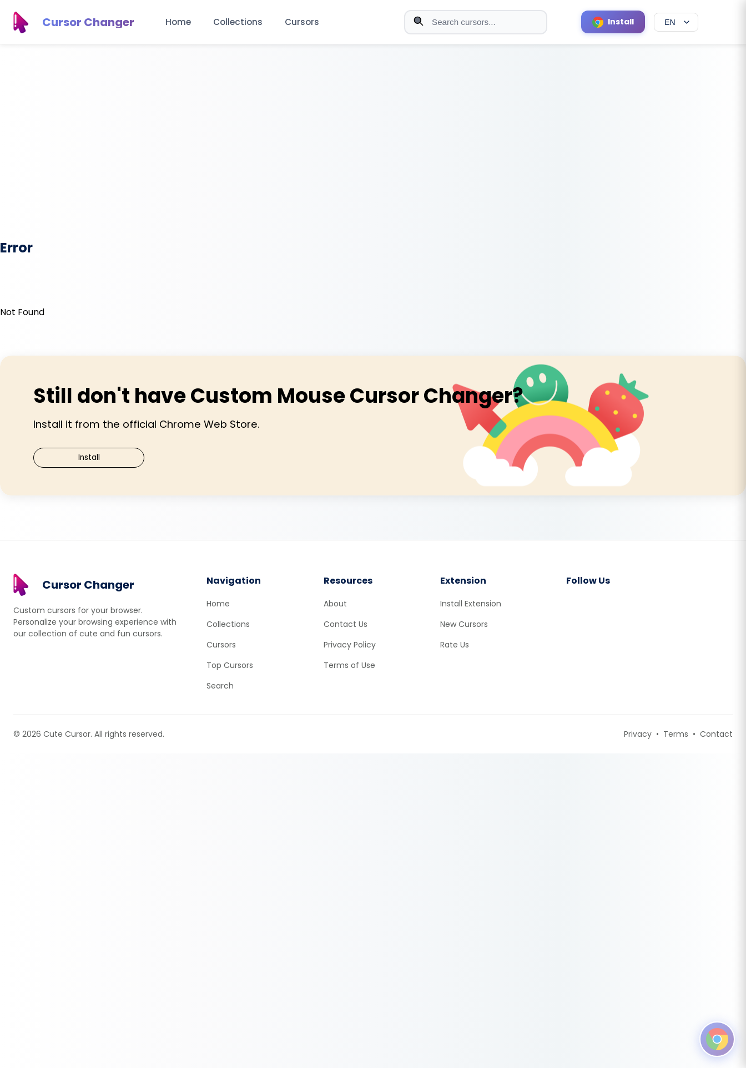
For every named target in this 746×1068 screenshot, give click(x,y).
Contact (716, 734)
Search (220, 685)
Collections (238, 22)
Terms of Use (349, 665)
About (335, 603)
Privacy (638, 734)
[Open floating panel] (717, 1039)
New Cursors (464, 624)
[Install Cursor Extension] (613, 22)
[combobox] (475, 22)
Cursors (302, 22)
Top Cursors (229, 665)
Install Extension (470, 603)
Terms (675, 734)
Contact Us (345, 624)
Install (89, 457)
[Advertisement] (373, 149)
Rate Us (454, 644)
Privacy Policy (350, 644)
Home (178, 22)
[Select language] (676, 22)
